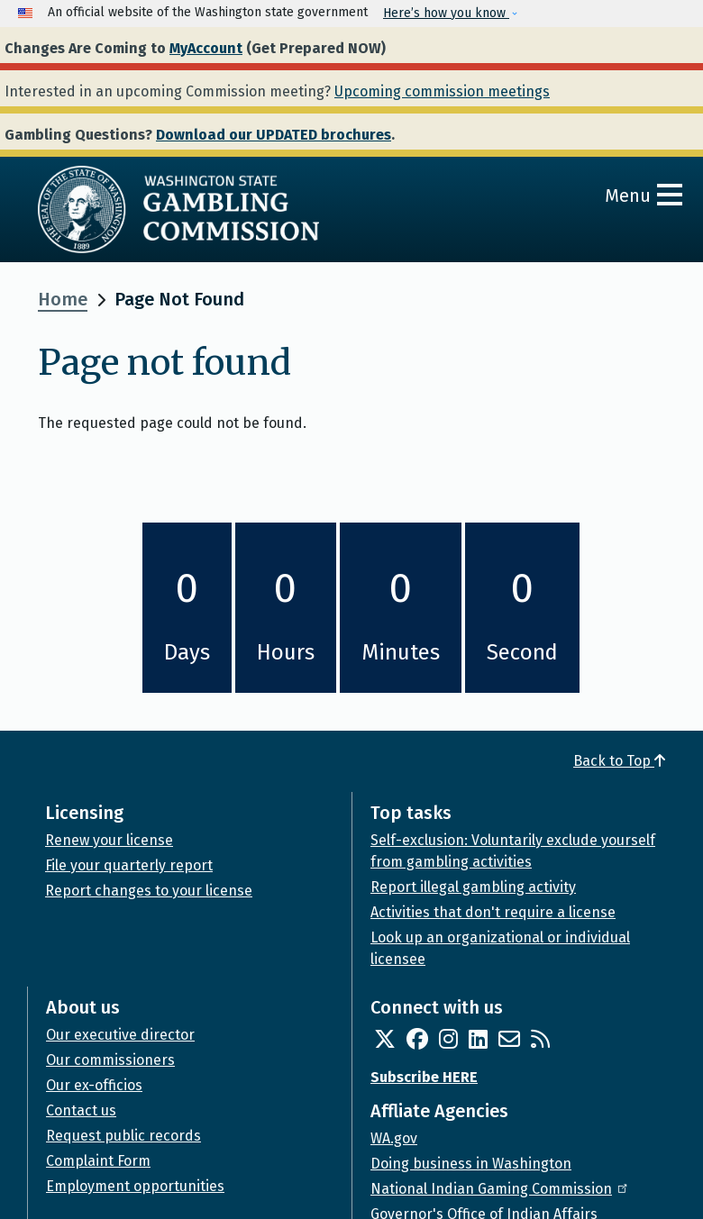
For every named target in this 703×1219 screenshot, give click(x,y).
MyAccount (205, 48)
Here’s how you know (446, 13)
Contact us (81, 1110)
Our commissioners (110, 1060)
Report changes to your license (148, 890)
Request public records (123, 1135)
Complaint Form (98, 1160)
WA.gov (393, 1138)
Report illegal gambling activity (473, 887)
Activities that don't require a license (493, 912)
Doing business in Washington (470, 1163)
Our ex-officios (94, 1085)
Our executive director (120, 1034)
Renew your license (109, 840)
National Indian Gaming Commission (500, 1188)
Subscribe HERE (424, 1077)
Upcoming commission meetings (442, 91)
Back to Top (619, 760)
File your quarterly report (129, 865)
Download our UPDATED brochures (273, 134)
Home (62, 299)
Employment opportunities (135, 1186)
